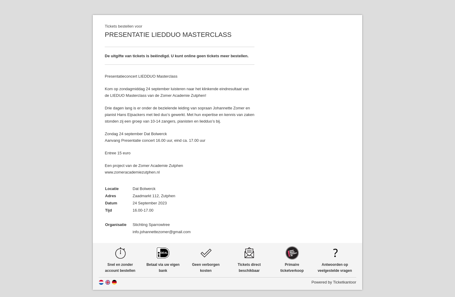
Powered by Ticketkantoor (333, 282)
